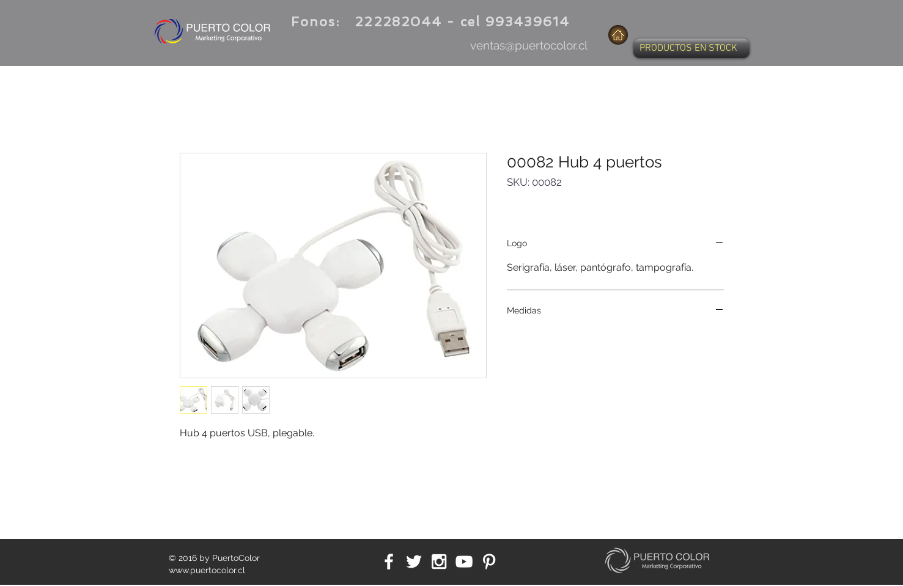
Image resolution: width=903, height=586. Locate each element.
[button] (691, 48)
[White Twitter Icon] (414, 561)
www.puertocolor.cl (207, 570)
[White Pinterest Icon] (489, 561)
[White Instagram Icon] (439, 561)
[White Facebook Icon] (388, 561)
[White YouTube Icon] (464, 561)
